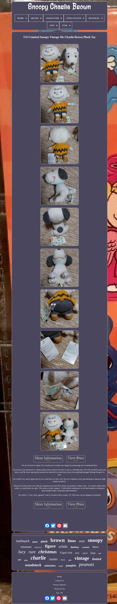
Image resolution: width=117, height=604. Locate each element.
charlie (38, 558)
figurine (66, 552)
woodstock (33, 565)
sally (69, 560)
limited (96, 559)
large (92, 553)
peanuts (86, 564)
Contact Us (59, 580)
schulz (63, 546)
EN (57, 593)
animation (49, 565)
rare (32, 552)
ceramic (85, 547)
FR (61, 593)
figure (50, 546)
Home (59, 576)
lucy (21, 551)
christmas (47, 551)
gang (26, 560)
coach (61, 566)
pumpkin (71, 565)
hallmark (22, 541)
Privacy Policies (59, 585)
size (19, 560)
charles (53, 559)
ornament (25, 546)
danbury (75, 547)
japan (35, 542)
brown (57, 540)
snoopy (95, 540)
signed (84, 553)
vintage (82, 558)
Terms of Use (59, 589)
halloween (38, 547)
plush (44, 541)
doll (100, 553)
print (77, 553)
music (63, 560)
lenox (96, 546)
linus (72, 541)
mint (82, 541)
